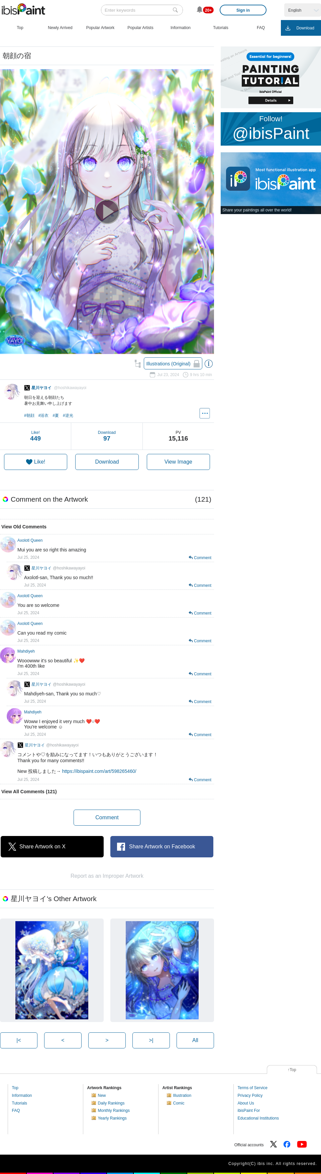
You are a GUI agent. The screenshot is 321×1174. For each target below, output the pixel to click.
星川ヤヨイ (58, 568)
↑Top (292, 1069)
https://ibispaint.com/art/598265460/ (99, 771)
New (102, 1095)
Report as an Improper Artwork (107, 876)
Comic (179, 1103)
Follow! (270, 128)
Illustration (182, 1095)
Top (15, 1087)
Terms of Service (253, 1087)
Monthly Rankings (114, 1110)
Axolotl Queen (29, 540)
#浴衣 (43, 415)
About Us (246, 1103)
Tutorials (19, 1103)
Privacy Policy (250, 1095)
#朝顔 (29, 415)
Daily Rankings (111, 1103)
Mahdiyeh (26, 651)
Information (22, 1095)
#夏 (55, 415)
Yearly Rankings (112, 1118)
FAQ (16, 1110)
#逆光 (68, 415)
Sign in (243, 10)
